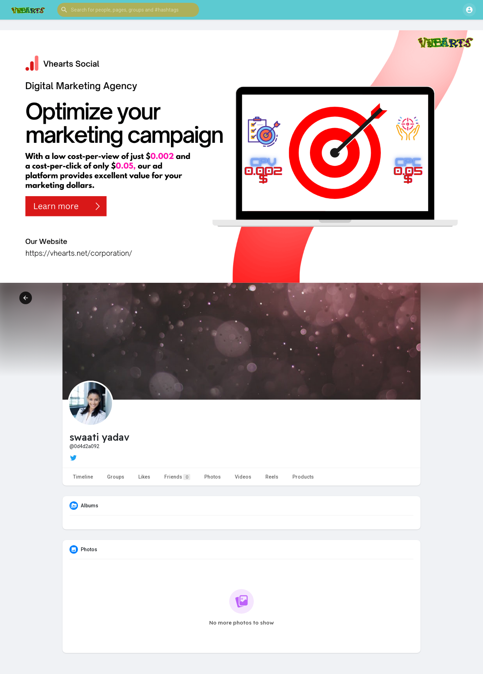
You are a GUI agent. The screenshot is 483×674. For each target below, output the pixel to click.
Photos (212, 477)
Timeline (83, 477)
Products (303, 477)
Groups (115, 477)
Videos (243, 477)
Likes (144, 477)
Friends (177, 477)
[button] (128, 10)
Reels (271, 477)
